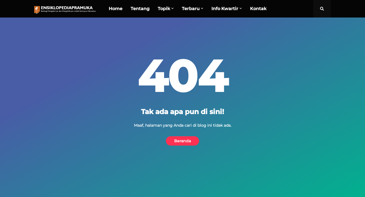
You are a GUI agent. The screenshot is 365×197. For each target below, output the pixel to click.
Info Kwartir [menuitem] (224, 8)
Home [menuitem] (115, 8)
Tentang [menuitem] (140, 8)
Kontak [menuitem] (258, 8)
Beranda (182, 140)
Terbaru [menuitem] (191, 8)
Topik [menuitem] (164, 8)
